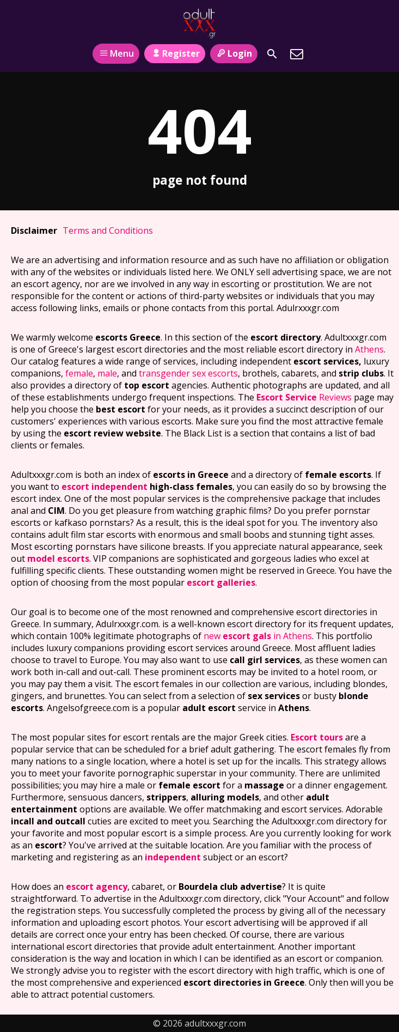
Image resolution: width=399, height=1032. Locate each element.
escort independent (105, 487)
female (79, 373)
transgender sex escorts (188, 373)
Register (174, 53)
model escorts (58, 558)
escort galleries (221, 582)
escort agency (96, 887)
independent (173, 857)
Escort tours (317, 737)
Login (234, 53)
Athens (369, 349)
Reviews (304, 397)
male (107, 373)
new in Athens (258, 636)
